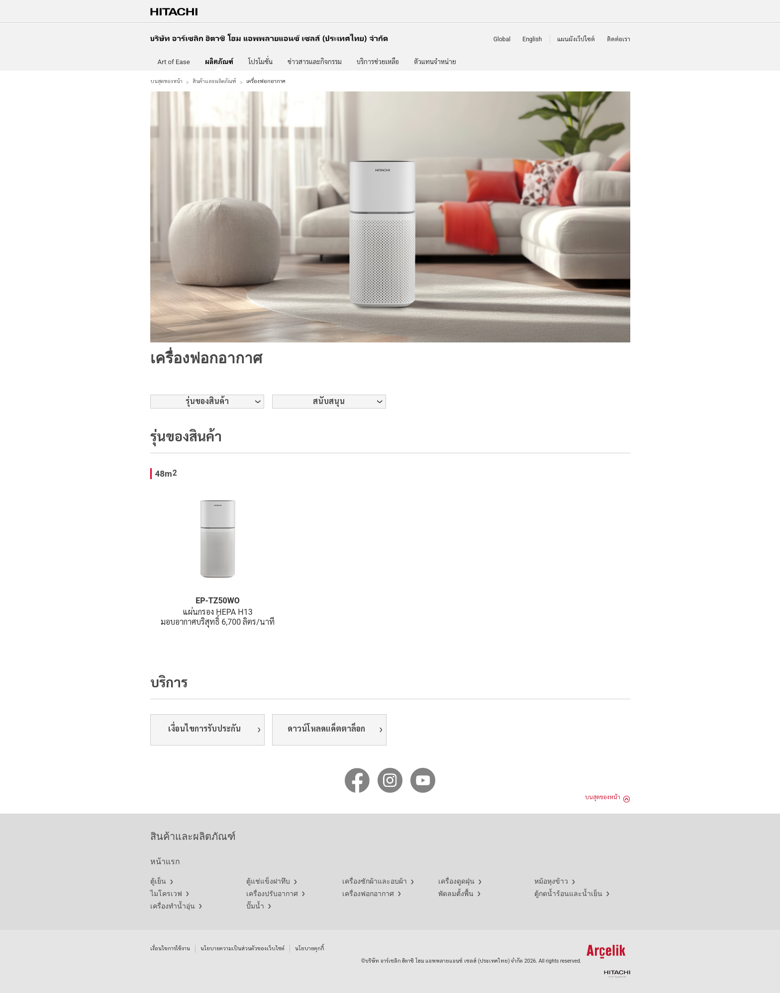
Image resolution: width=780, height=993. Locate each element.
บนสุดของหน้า (166, 81)
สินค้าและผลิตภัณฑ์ (214, 81)
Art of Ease (174, 62)
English (532, 39)
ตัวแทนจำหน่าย (435, 62)
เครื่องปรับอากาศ (272, 894)
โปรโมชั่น (260, 62)
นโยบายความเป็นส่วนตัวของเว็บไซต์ (242, 948)
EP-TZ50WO (217, 600)
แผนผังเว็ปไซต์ (576, 39)
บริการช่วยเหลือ (378, 62)
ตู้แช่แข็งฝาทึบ (268, 881)
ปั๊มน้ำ (255, 906)
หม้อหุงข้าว (551, 881)
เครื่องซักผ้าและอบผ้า (374, 881)
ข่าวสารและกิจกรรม (315, 62)
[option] (390, 216)
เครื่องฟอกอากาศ (368, 894)
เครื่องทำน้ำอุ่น (172, 906)
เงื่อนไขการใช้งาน (170, 948)
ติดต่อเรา (618, 39)
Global (502, 39)
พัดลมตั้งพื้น (456, 894)
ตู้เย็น (158, 881)
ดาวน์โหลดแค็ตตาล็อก (326, 729)
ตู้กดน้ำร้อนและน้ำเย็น (568, 894)
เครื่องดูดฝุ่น (456, 881)
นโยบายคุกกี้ (309, 948)
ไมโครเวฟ (166, 894)
